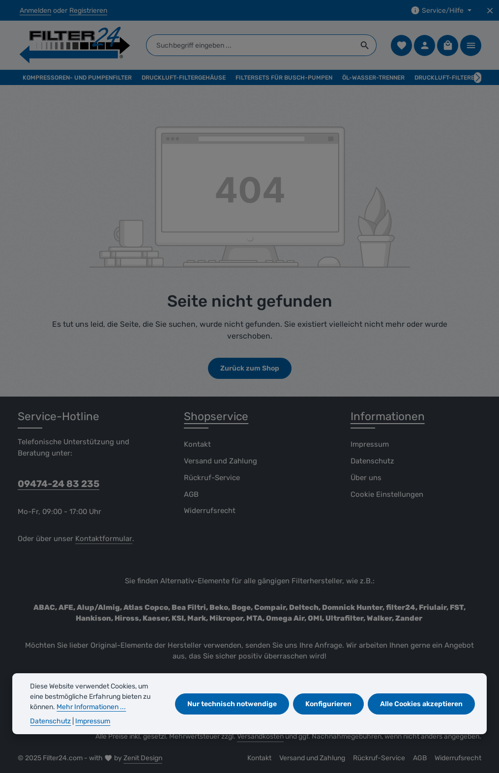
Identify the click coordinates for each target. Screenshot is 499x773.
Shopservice (216, 416)
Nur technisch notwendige (232, 704)
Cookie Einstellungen (387, 494)
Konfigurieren (328, 704)
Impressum (370, 444)
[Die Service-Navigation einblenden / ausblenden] (441, 10)
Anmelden (35, 10)
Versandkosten (260, 736)
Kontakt (197, 444)
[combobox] (250, 45)
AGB (191, 494)
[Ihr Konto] (424, 45)
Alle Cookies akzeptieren (421, 704)
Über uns (366, 477)
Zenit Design (142, 758)
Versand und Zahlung (220, 461)
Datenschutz (372, 461)
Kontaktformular (103, 538)
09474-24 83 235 (58, 483)
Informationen (388, 416)
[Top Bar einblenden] (470, 45)
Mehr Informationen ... (91, 707)
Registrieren (88, 10)
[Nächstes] (477, 77)
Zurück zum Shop (249, 368)
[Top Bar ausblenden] (490, 10)
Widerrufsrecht (209, 510)
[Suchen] (365, 45)
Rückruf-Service (212, 477)
